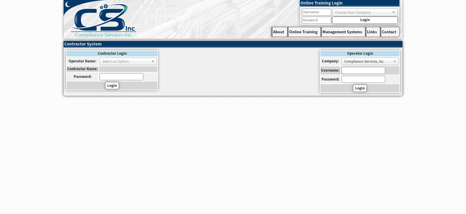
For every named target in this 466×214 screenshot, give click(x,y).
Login (365, 20)
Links (372, 32)
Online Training (303, 32)
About (278, 32)
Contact (389, 32)
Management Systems (342, 32)
